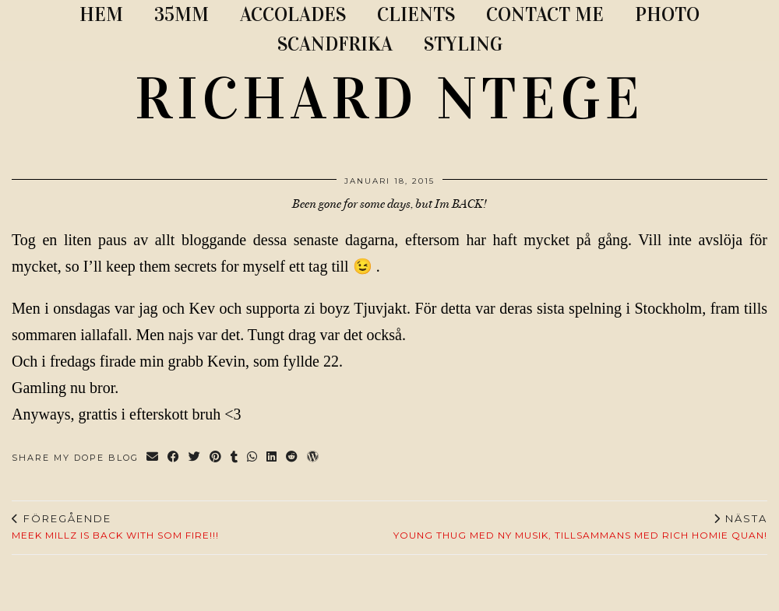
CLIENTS (416, 14)
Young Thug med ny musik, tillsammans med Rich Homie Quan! (580, 527)
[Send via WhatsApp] (253, 458)
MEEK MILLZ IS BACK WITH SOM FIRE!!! (115, 527)
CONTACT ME (545, 14)
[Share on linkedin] (272, 458)
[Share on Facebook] (174, 458)
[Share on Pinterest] (216, 458)
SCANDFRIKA (335, 44)
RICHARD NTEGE (389, 99)
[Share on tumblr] (235, 458)
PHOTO (667, 14)
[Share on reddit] (292, 458)
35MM (181, 14)
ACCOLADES (293, 14)
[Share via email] (153, 458)
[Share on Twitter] (195, 458)
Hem (101, 14)
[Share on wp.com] (313, 458)
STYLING (463, 44)
